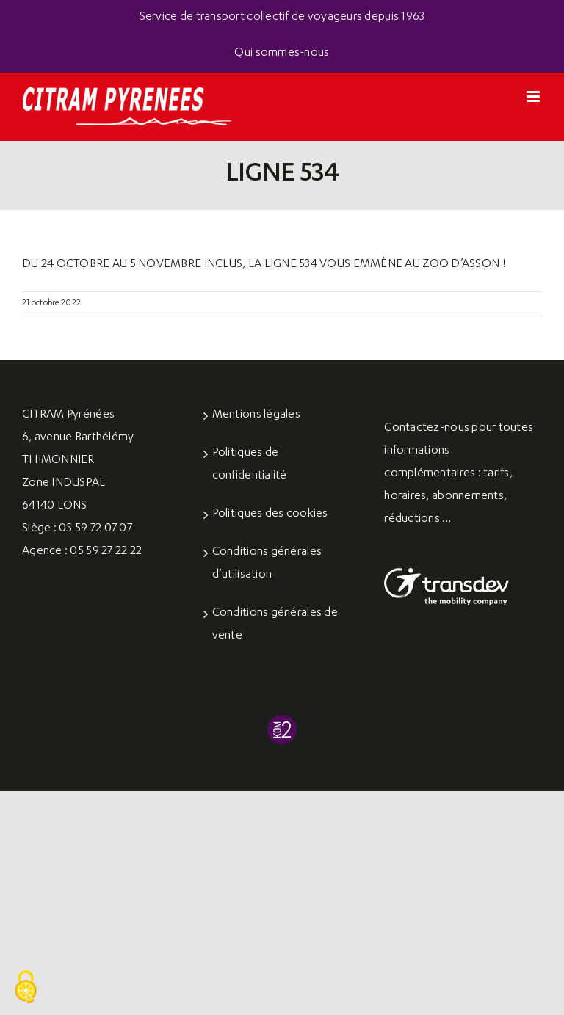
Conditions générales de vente (275, 625)
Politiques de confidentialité (249, 465)
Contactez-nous (426, 428)
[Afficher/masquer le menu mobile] (534, 96)
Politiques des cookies (270, 514)
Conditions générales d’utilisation (267, 564)
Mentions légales (256, 415)
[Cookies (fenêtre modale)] (25, 988)
